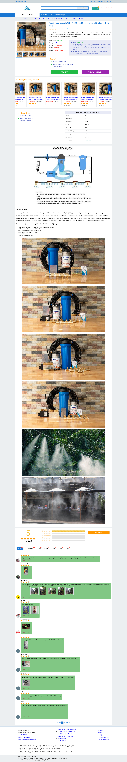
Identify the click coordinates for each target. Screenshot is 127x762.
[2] (65, 723)
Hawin (57, 43)
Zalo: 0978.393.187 (23, 735)
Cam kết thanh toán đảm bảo (65, 733)
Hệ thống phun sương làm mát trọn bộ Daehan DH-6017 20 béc (90, 98)
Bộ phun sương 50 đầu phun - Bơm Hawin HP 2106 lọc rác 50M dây (73, 98)
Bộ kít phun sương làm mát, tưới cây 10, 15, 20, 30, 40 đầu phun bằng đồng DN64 (20, 98)
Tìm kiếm (83, 8)
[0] (60, 723)
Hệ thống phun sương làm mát (32, 18)
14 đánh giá (60, 29)
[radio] (22, 538)
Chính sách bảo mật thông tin (65, 736)
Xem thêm (88, 140)
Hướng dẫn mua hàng (103, 737)
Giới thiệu (100, 730)
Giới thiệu (93, 1)
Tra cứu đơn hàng (101, 1)
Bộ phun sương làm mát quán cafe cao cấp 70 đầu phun (55, 98)
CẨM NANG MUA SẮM (46, 15)
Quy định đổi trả (62, 738)
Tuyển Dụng (101, 732)
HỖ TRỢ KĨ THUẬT (60, 15)
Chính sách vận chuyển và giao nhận (67, 729)
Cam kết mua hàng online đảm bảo (66, 731)
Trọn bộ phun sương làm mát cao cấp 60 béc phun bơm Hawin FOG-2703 (37, 98)
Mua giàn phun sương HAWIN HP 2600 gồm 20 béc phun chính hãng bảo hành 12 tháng (65, 18)
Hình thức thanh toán (103, 739)
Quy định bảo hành (62, 741)
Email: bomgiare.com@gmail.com (27, 739)
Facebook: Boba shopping (25, 737)
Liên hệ (109, 1)
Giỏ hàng (95, 8)
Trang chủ (19, 18)
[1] (57, 723)
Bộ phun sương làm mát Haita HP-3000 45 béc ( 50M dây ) (108, 98)
